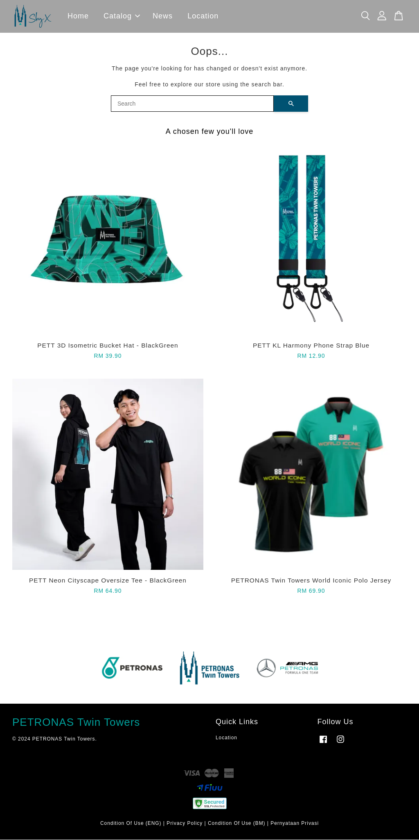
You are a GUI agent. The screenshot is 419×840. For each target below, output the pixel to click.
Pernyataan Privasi (294, 823)
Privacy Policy (185, 823)
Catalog (122, 16)
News (163, 16)
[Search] (192, 104)
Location (203, 16)
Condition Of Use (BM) (237, 823)
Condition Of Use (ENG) (131, 823)
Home (78, 16)
